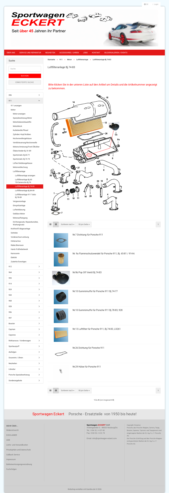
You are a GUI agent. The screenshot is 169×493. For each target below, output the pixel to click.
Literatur (12, 369)
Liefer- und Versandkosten (17, 445)
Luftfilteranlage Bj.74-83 (24, 186)
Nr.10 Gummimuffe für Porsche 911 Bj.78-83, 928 (98, 310)
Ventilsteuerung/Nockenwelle (25, 142)
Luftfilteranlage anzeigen (25, 175)
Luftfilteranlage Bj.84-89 (24, 190)
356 (10, 95)
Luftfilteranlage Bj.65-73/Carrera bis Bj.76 (23, 180)
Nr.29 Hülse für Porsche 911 (87, 366)
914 (10, 284)
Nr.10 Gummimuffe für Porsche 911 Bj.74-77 (95, 291)
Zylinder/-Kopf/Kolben (22, 134)
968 (10, 301)
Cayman (12, 329)
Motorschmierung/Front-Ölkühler (26, 147)
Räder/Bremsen (17, 245)
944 (10, 295)
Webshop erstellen (75, 489)
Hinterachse (16, 241)
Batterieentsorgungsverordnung (19, 464)
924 (10, 289)
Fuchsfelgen (11, 469)
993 (10, 278)
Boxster (12, 323)
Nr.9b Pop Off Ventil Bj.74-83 (87, 272)
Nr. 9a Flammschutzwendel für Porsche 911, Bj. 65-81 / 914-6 (104, 253)
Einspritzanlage (19, 205)
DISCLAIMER (11, 435)
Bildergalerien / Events (115, 53)
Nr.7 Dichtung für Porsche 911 (88, 234)
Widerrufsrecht (12, 430)
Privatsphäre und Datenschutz (18, 450)
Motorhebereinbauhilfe (22, 122)
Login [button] (155, 4)
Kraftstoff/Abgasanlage (20, 229)
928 (10, 306)
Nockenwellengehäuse (22, 138)
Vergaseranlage (19, 201)
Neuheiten (50, 53)
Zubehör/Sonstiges (18, 262)
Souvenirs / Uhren (16, 358)
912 (10, 266)
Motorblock (17, 126)
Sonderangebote (15, 380)
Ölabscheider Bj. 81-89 (22, 151)
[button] (146, 4)
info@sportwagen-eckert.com (104, 438)
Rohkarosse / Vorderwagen (20, 341)
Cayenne (12, 335)
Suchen (25, 76)
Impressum (11, 459)
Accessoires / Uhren (69, 53)
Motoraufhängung (20, 218)
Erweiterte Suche (24, 82)
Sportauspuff (14, 346)
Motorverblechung (20, 167)
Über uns (11, 53)
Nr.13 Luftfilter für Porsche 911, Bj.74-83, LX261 (97, 329)
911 (10, 101)
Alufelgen (12, 352)
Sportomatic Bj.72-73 (21, 159)
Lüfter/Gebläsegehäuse (22, 163)
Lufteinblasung (19, 210)
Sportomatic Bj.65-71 (21, 155)
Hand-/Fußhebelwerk (19, 249)
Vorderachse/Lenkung (20, 237)
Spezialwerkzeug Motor (22, 118)
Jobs (85, 53)
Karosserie (15, 253)
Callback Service (13, 455)
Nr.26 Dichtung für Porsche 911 (88, 347)
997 (10, 318)
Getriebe (14, 233)
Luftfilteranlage (19, 171)
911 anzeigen (16, 106)
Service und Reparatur (30, 53)
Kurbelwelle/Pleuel (20, 130)
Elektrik (14, 257)
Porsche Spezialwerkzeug (19, 375)
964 (10, 272)
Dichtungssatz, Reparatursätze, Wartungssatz (25, 223)
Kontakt (96, 53)
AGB (8, 440)
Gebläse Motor (19, 214)
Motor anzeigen (19, 114)
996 (10, 312)
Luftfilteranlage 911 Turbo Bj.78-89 (25, 195)
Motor (13, 110)
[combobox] (67, 224)
